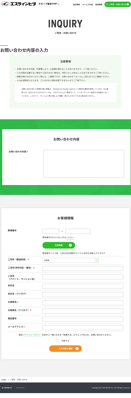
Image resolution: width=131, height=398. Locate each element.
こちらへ (70, 242)
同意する (65, 345)
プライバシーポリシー (32, 339)
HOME (3, 384)
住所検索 (59, 250)
